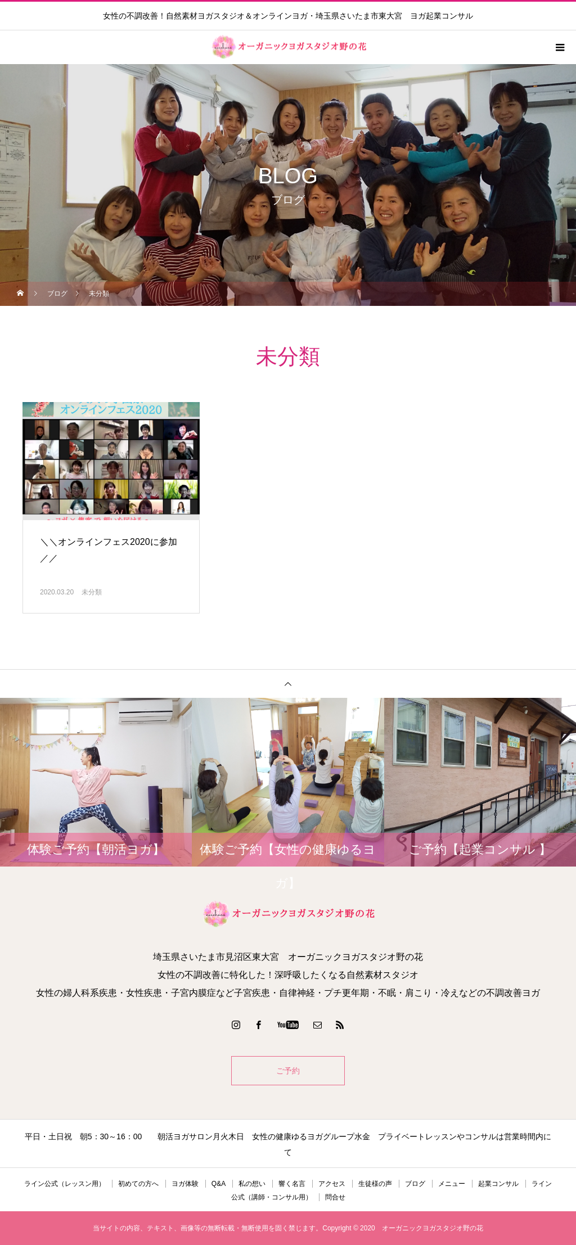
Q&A (219, 1184)
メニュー (451, 1184)
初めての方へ (138, 1184)
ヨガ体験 (185, 1184)
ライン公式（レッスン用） (64, 1184)
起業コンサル (498, 1184)
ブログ (415, 1184)
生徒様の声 (375, 1184)
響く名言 (291, 1184)
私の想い (252, 1184)
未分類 (92, 592)
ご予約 (288, 1070)
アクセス (331, 1184)
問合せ (335, 1197)
